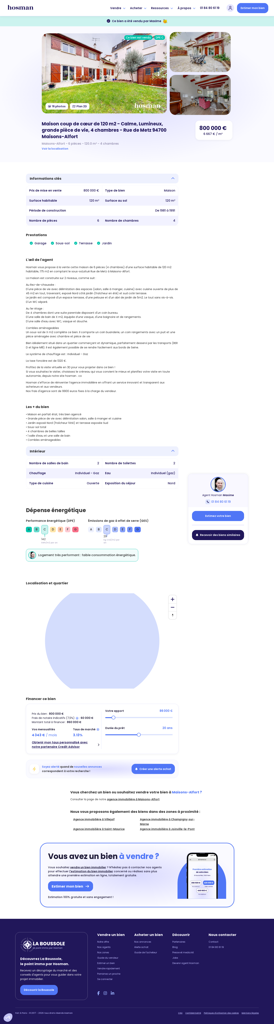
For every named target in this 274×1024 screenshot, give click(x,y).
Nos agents (104, 947)
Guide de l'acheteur (145, 952)
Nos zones (103, 952)
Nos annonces (142, 941)
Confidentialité (193, 1013)
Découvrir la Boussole (39, 990)
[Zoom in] (173, 599)
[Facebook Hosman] (98, 993)
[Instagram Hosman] (105, 993)
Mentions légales (250, 1013)
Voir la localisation (55, 149)
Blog (175, 947)
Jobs (175, 957)
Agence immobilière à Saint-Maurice (99, 829)
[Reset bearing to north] (173, 615)
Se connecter (104, 979)
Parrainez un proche (108, 973)
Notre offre (103, 941)
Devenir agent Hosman (185, 963)
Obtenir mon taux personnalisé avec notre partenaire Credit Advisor (60, 744)
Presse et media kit (183, 952)
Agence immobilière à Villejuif (94, 819)
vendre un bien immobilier (88, 867)
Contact (213, 941)
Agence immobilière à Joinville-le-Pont (167, 829)
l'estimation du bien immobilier (91, 871)
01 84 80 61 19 (209, 8)
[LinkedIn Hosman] (112, 993)
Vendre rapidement (108, 968)
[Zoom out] (173, 607)
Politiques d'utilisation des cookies (221, 1013)
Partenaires (178, 941)
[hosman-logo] (20, 8)
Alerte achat (141, 947)
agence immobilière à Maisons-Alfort (133, 799)
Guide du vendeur (107, 957)
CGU (180, 1013)
